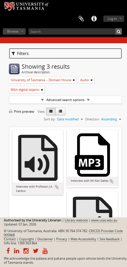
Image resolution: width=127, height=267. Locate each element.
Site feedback (110, 239)
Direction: (92, 119)
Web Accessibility (83, 239)
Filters (20, 53)
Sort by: (49, 119)
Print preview (21, 111)
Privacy (61, 239)
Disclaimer (45, 239)
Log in (112, 18)
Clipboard (81, 18)
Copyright (26, 239)
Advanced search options (65, 99)
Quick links (94, 18)
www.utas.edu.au (104, 220)
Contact (10, 239)
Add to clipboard (56, 187)
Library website (76, 220)
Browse (12, 31)
